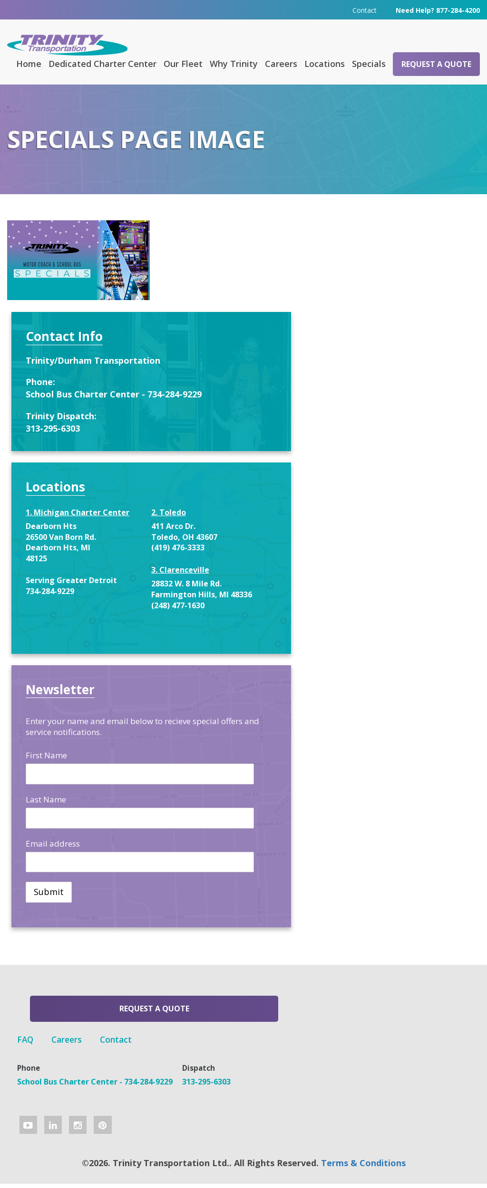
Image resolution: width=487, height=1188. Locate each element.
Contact (364, 9)
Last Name (364, 795)
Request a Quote (436, 63)
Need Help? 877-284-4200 (438, 9)
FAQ (194, 1007)
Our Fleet (183, 63)
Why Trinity (234, 63)
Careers (281, 63)
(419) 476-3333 (431, 511)
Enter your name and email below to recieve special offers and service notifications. (400, 717)
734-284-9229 (368, 586)
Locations (324, 63)
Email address (371, 839)
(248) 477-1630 (431, 590)
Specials (369, 63)
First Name (364, 751)
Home (28, 63)
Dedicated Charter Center (102, 63)
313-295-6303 (371, 381)
